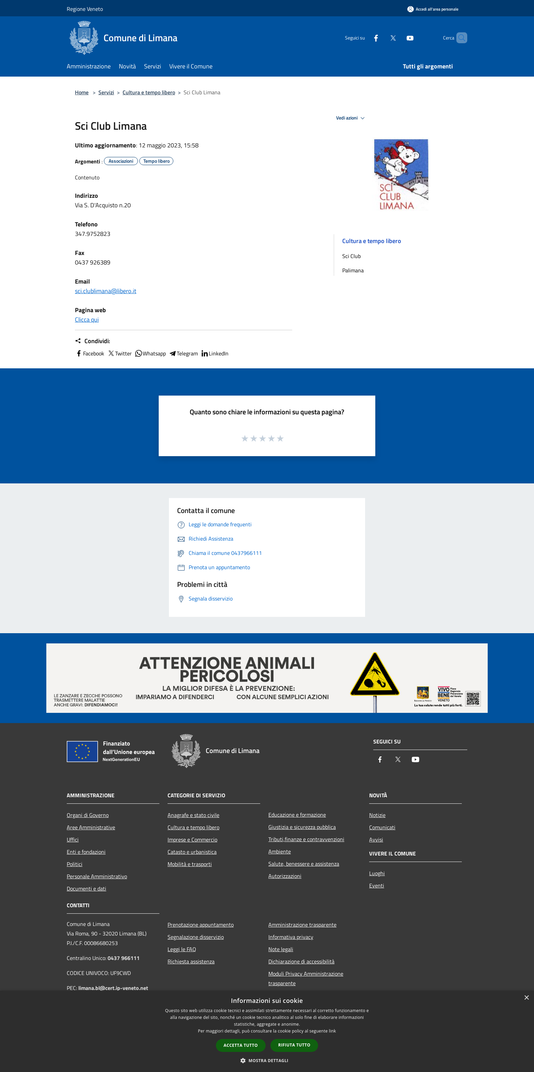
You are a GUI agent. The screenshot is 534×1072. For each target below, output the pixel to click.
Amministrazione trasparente (302, 925)
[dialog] (267, 1031)
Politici (74, 864)
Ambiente (279, 851)
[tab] (183, 177)
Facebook (89, 353)
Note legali (280, 949)
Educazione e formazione (297, 815)
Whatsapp (150, 353)
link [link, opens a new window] (332, 1031)
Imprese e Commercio (192, 839)
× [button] (526, 998)
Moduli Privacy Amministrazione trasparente (305, 978)
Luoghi (377, 873)
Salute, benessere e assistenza (303, 864)
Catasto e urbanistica (192, 852)
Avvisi (376, 839)
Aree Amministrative (91, 827)
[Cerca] (459, 38)
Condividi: (92, 341)
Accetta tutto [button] (241, 1045)
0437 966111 (124, 958)
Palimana (353, 270)
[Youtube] (398, 37)
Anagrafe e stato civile (193, 815)
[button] (183, 177)
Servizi (106, 92)
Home (82, 92)
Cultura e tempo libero (149, 92)
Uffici (73, 839)
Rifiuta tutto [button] (294, 1045)
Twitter (119, 353)
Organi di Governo (88, 815)
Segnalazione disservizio (196, 937)
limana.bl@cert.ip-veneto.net (113, 988)
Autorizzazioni (284, 876)
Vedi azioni (351, 118)
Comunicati (382, 827)
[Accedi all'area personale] (432, 9)
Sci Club (351, 256)
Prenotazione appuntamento (201, 925)
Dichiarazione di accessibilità (301, 961)
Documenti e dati (86, 888)
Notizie (377, 815)
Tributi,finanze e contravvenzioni (306, 839)
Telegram (183, 353)
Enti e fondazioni (86, 852)
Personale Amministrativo (97, 876)
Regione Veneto (85, 9)
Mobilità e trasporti (190, 864)
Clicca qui (87, 319)
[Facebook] (364, 37)
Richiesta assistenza (191, 961)
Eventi (376, 885)
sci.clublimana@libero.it (105, 290)
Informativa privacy (290, 937)
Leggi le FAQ (182, 949)
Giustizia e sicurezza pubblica (302, 827)
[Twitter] (381, 37)
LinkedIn (215, 353)
